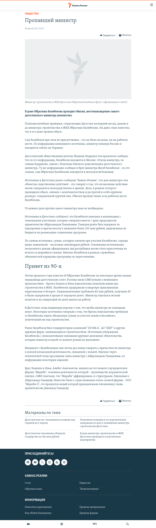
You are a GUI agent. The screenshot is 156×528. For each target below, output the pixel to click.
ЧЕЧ (95, 524)
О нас (28, 483)
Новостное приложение (38, 507)
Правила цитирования (92, 507)
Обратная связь (33, 489)
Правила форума (88, 513)
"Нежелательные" (89, 489)
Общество (32, 13)
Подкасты (84, 483)
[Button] (107, 35)
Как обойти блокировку (38, 513)
